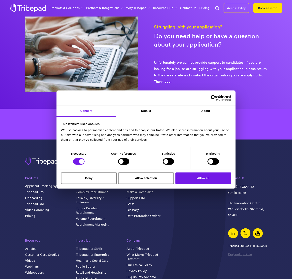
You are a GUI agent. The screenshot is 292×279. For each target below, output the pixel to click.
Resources (32, 240)
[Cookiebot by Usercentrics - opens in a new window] (213, 98)
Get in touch (237, 193)
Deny (88, 178)
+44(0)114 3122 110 (241, 187)
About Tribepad (138, 249)
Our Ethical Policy (139, 265)
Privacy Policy (137, 271)
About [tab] (205, 110)
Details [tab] (146, 110)
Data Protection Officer (144, 216)
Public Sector (85, 266)
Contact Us (188, 8)
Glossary (133, 210)
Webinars (32, 266)
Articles (30, 249)
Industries (83, 240)
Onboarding (33, 198)
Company (134, 240)
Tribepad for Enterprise (92, 255)
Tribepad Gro (34, 204)
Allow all (203, 178)
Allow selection (146, 178)
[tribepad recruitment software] (28, 8)
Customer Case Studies (42, 255)
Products (31, 178)
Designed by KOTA (240, 254)
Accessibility (236, 8)
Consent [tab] (86, 110)
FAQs (130, 204)
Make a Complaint (140, 192)
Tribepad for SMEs (89, 249)
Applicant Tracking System (44, 186)
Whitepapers (34, 272)
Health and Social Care (92, 260)
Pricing (204, 8)
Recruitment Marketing (92, 224)
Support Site (136, 198)
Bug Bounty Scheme (141, 277)
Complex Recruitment (92, 192)
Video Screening (37, 210)
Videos (30, 260)
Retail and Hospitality (91, 272)
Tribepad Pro (34, 192)
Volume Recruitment (91, 218)
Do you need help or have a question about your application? (206, 40)
